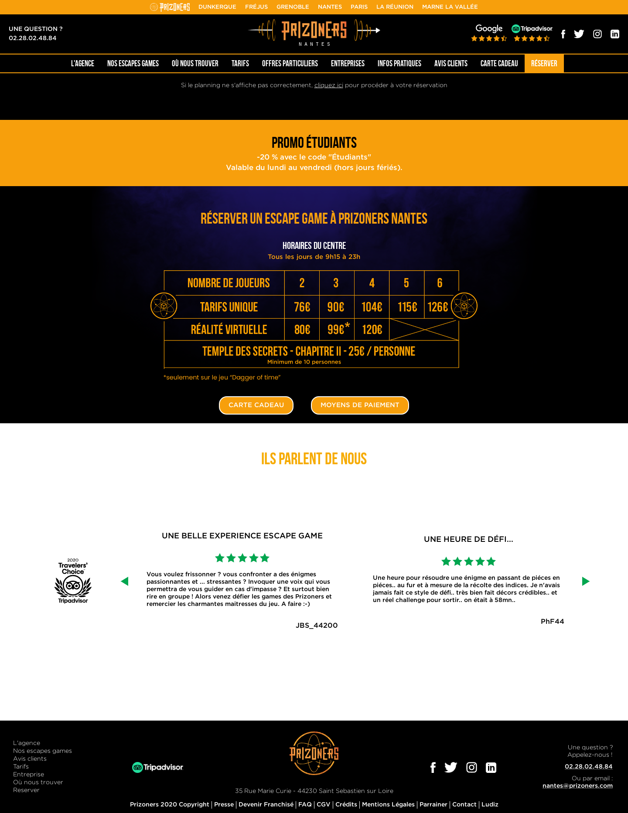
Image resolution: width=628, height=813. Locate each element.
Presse (224, 805)
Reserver (26, 790)
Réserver (544, 63)
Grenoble (292, 7)
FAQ (305, 805)
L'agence (26, 743)
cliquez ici (328, 85)
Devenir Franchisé (266, 805)
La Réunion (394, 7)
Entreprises (348, 63)
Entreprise (28, 775)
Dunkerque (217, 7)
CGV (324, 805)
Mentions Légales (388, 805)
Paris (359, 7)
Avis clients (30, 759)
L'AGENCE (82, 63)
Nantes (330, 7)
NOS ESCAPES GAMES (133, 63)
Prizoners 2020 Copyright (169, 805)
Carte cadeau (499, 63)
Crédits (346, 805)
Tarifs (240, 63)
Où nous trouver (38, 782)
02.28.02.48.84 (33, 38)
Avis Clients (451, 63)
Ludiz (489, 805)
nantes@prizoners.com (578, 786)
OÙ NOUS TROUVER (195, 63)
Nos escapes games (42, 751)
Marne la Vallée (450, 7)
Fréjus (256, 7)
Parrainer (433, 805)
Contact (464, 805)
